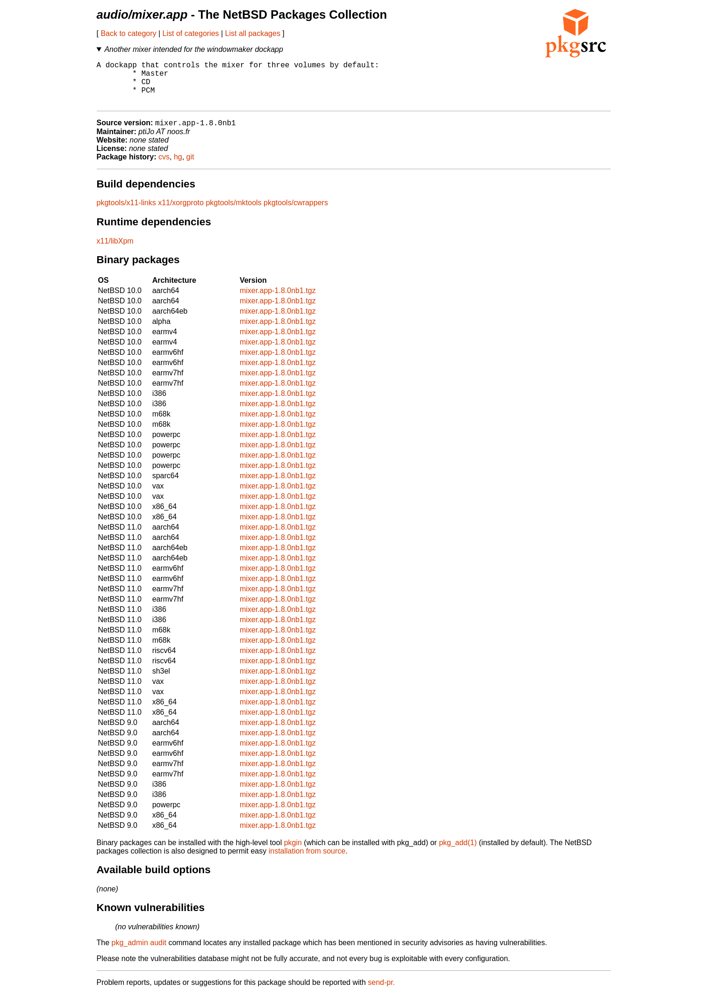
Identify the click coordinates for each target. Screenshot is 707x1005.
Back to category (128, 33)
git (190, 168)
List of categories (191, 33)
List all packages (252, 33)
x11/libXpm (115, 252)
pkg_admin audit (139, 953)
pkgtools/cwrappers (296, 213)
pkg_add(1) (458, 853)
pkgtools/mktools (233, 213)
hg (178, 168)
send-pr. (381, 993)
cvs (164, 168)
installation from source (307, 862)
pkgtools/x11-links (126, 213)
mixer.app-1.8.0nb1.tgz (278, 301)
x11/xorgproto (181, 213)
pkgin (293, 853)
